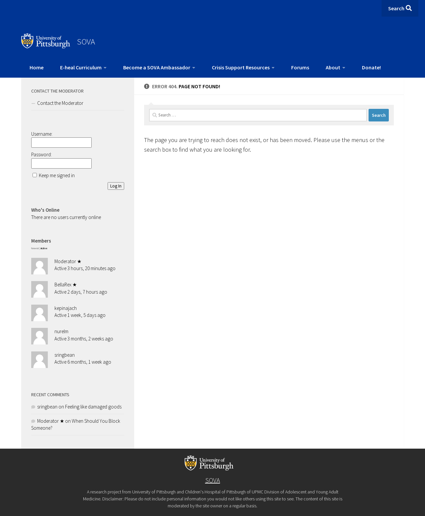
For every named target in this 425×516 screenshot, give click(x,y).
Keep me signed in (57, 175)
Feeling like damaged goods (93, 407)
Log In (116, 186)
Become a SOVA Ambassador (156, 67)
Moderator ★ (67, 261)
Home (36, 67)
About (333, 67)
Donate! (371, 67)
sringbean (64, 355)
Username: (41, 134)
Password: (41, 154)
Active (44, 248)
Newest (35, 248)
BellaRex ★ (65, 284)
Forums (300, 67)
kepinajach (65, 308)
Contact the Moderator (60, 103)
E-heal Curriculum (81, 67)
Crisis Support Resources (241, 67)
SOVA (86, 41)
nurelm (61, 331)
